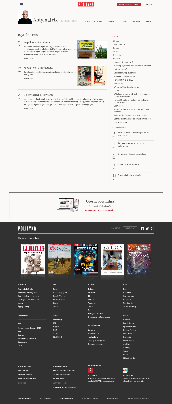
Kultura (91, 285)
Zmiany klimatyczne (96, 340)
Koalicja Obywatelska (27, 338)
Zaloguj (149, 4)
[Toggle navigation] (21, 4)
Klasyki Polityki (129, 330)
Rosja (55, 303)
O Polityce (22, 383)
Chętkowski (128, 303)
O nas (125, 354)
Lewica (21, 335)
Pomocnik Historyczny (27, 292)
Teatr (90, 306)
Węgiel (56, 326)
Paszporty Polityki (96, 313)
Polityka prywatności (61, 375)
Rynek (55, 315)
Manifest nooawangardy (124, 76)
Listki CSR (57, 337)
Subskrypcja (130, 228)
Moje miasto (128, 333)
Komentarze (119, 44)
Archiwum (127, 344)
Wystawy (92, 303)
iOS (89, 376)
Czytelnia (123, 21)
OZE (55, 330)
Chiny (55, 306)
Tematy (126, 351)
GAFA (55, 333)
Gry (89, 310)
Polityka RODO (58, 379)
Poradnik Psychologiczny (28, 296)
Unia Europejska (60, 292)
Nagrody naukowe (95, 344)
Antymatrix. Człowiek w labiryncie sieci (131, 115)
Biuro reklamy (23, 371)
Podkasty (127, 337)
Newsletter (115, 228)
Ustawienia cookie (60, 383)
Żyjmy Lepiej (23, 306)
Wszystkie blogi (129, 306)
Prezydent (22, 342)
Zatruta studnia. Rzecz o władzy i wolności (132, 119)
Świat (55, 285)
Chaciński (127, 299)
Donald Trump (59, 296)
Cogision (89, 398)
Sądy (20, 345)
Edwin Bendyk (28, 58)
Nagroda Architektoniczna (99, 317)
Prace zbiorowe (120, 122)
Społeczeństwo (129, 326)
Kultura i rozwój (120, 69)
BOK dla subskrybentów (27, 379)
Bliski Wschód (59, 299)
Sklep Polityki (129, 358)
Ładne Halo (95, 398)
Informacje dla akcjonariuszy (64, 387)
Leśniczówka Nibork (67, 398)
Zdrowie (91, 330)
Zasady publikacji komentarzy (64, 371)
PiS (19, 331)
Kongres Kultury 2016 (123, 62)
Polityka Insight (45, 398)
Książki (148, 21)
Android (94, 376)
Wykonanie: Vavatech (112, 398)
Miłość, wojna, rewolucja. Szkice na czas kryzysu (131, 110)
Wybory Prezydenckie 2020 (29, 328)
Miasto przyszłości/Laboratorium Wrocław (132, 66)
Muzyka (91, 292)
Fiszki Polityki (128, 376)
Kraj (19, 323)
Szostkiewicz (128, 296)
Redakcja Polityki (24, 366)
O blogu (88, 21)
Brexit (55, 289)
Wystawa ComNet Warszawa (126, 87)
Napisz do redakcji (25, 375)
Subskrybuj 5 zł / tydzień (128, 4)
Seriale (91, 299)
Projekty (136, 21)
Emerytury (57, 319)
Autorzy (126, 347)
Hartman (127, 292)
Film (90, 296)
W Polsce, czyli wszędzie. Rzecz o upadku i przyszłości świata (132, 95)
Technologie (93, 337)
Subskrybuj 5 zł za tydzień (99, 211)
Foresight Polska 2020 (123, 80)
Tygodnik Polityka (25, 289)
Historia (126, 319)
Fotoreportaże (129, 340)
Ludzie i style (128, 323)
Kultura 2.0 (118, 83)
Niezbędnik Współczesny (28, 299)
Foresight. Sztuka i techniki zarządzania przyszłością (131, 101)
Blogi (125, 285)
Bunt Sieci (118, 106)
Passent (126, 289)
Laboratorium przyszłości (125, 73)
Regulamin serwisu (60, 366)
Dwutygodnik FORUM (25, 398)
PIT (54, 323)
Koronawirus (23, 315)
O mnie (99, 21)
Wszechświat (93, 333)
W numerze (22, 285)
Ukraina (111, 21)
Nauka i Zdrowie (94, 326)
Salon (20, 303)
